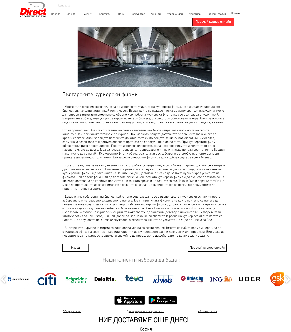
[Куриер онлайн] (175, 14)
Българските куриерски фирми (100, 94)
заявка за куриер (92, 115)
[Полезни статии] (216, 14)
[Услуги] (88, 14)
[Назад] (75, 248)
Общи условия (72, 311)
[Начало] (55, 14)
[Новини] (235, 13)
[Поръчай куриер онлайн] (213, 22)
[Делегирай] (195, 14)
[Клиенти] (155, 14)
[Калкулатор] (138, 14)
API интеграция (207, 311)
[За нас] (71, 14)
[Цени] (121, 14)
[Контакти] (104, 14)
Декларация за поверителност (145, 311)
